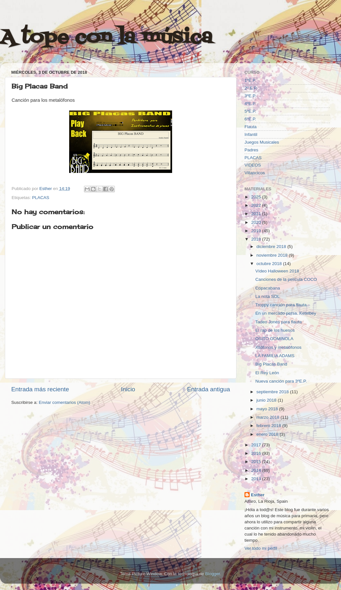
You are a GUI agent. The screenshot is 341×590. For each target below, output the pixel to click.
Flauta (250, 126)
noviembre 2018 (272, 255)
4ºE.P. (250, 103)
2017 (256, 444)
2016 (256, 453)
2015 (256, 461)
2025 (256, 197)
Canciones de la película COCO (286, 279)
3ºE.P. (250, 95)
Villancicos (254, 172)
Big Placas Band (271, 364)
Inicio (128, 389)
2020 (256, 222)
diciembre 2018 (271, 246)
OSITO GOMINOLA (274, 338)
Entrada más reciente (40, 389)
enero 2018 (268, 434)
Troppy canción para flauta (281, 304)
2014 (256, 470)
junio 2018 (267, 400)
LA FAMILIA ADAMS (275, 355)
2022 (256, 205)
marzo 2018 (268, 417)
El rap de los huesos (275, 330)
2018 (256, 239)
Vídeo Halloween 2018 (277, 271)
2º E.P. (250, 88)
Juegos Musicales (261, 142)
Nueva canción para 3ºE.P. (281, 381)
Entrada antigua (208, 389)
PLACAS (40, 197)
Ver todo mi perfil (260, 548)
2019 (256, 230)
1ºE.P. (250, 80)
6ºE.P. (250, 119)
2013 (256, 478)
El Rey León (267, 372)
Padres (251, 150)
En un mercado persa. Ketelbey (285, 313)
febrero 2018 (269, 425)
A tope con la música (106, 37)
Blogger (212, 573)
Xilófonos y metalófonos (278, 347)
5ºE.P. (250, 111)
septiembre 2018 (273, 391)
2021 (256, 213)
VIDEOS (252, 165)
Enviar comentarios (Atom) (64, 402)
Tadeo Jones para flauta (278, 321)
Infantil (250, 134)
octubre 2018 (269, 263)
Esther (257, 494)
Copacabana (267, 288)
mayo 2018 (267, 408)
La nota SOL (267, 296)
